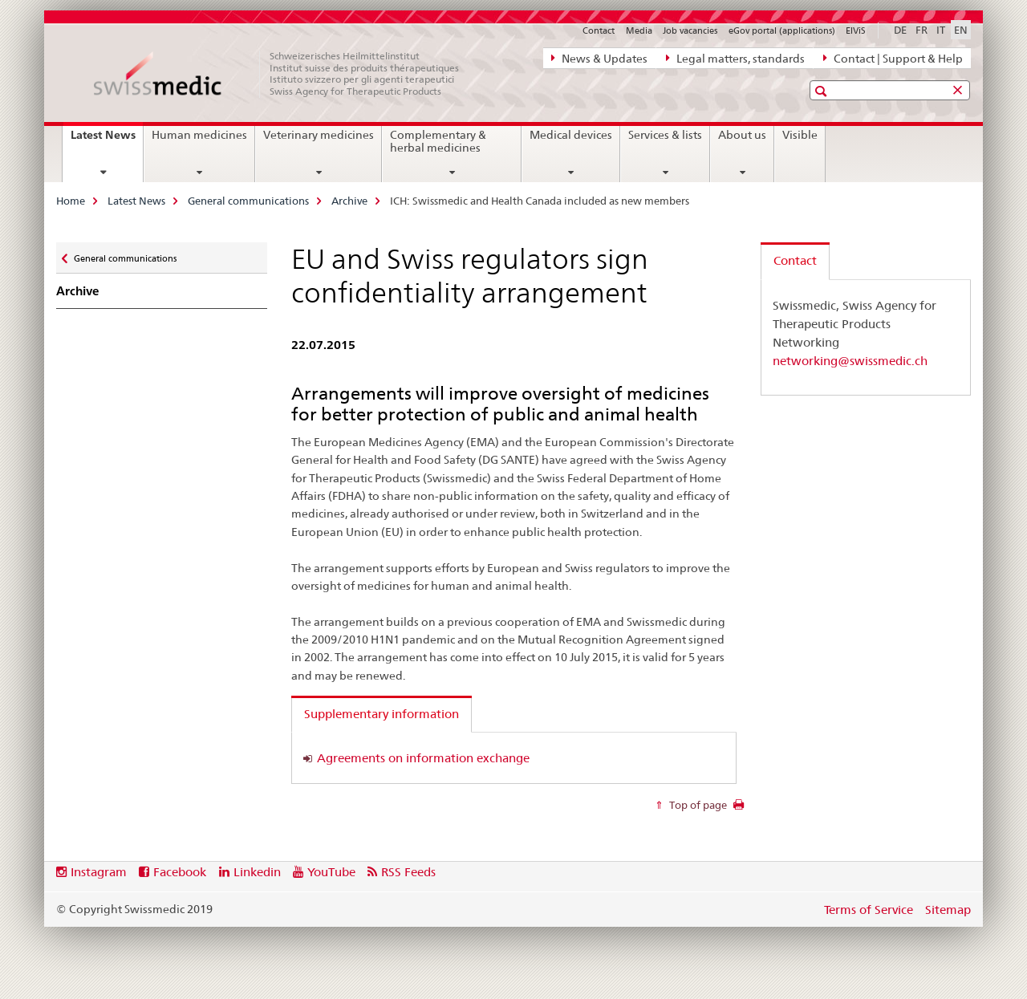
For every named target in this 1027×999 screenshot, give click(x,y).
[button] (823, 91)
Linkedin (257, 871)
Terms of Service (868, 909)
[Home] (285, 74)
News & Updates (599, 57)
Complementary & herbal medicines (438, 141)
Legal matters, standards (735, 57)
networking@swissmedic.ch (850, 360)
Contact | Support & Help (893, 57)
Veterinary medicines (318, 134)
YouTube (331, 871)
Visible (800, 134)
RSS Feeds (408, 871)
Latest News (107, 140)
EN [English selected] (961, 29)
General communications (248, 200)
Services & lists (665, 134)
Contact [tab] (795, 260)
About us (742, 134)
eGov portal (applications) (782, 30)
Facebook (179, 871)
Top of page (697, 804)
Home (70, 200)
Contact (599, 30)
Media (639, 30)
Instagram (99, 871)
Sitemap (948, 909)
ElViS (856, 30)
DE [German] (900, 29)
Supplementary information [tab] (381, 713)
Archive (349, 200)
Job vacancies (690, 30)
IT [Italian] (940, 29)
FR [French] (921, 29)
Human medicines (199, 134)
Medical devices (571, 134)
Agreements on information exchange (423, 757)
